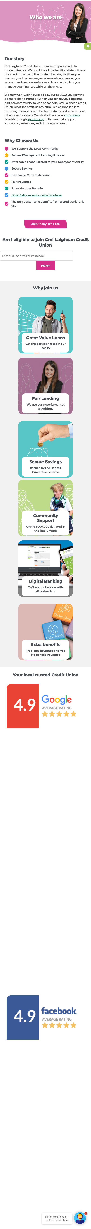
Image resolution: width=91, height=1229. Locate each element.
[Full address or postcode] (36, 256)
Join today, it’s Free (45, 224)
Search (82, 256)
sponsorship (36, 119)
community (72, 115)
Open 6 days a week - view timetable (36, 195)
